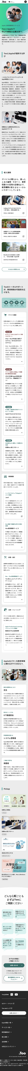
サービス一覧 (7, 1027)
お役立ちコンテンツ (9, 1046)
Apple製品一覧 (7, 1023)
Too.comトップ (7, 1008)
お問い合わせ (14, 1013)
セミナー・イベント (8, 1003)
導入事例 (5, 1037)
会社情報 (5, 1042)
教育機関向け (7, 1032)
